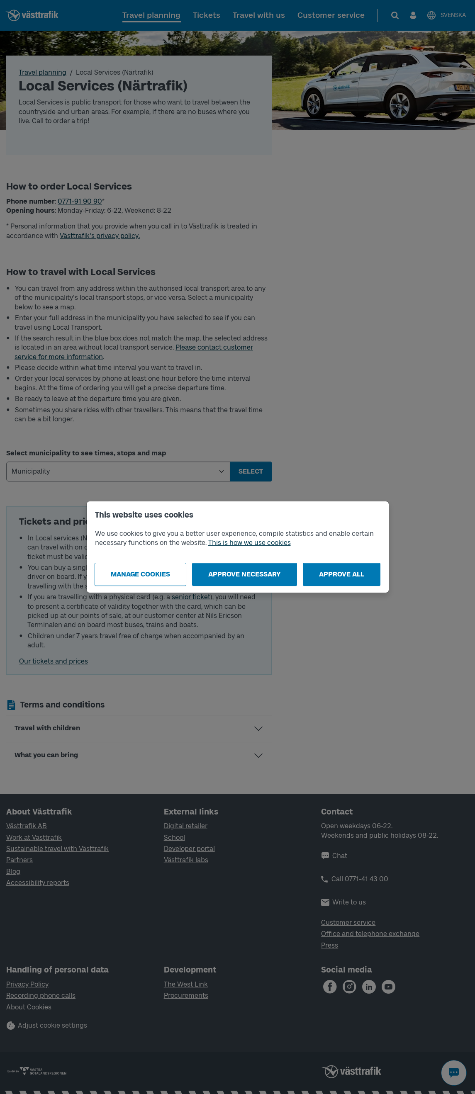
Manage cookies (140, 574)
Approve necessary (244, 574)
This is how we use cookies (249, 543)
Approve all (341, 574)
